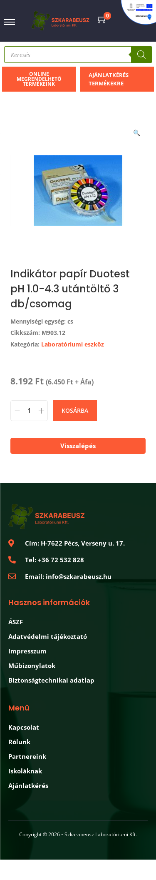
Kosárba (75, 410)
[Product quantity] (29, 410)
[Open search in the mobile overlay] (78, 54)
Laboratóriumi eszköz (72, 344)
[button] (137, 131)
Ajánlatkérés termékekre (109, 79)
